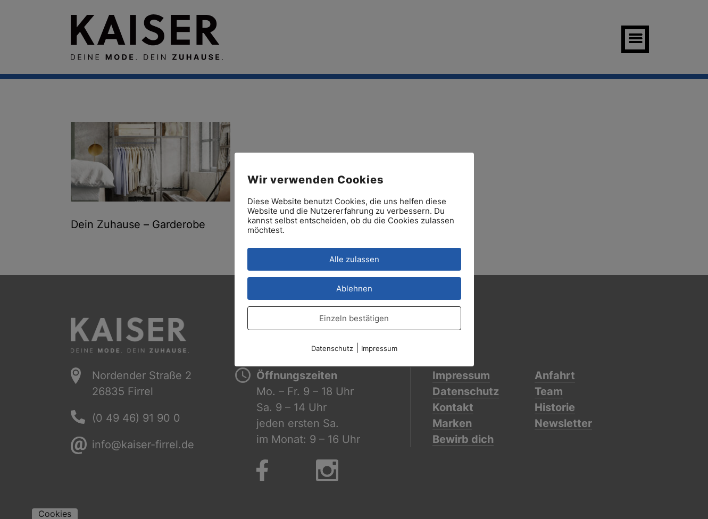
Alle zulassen (354, 259)
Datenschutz (332, 348)
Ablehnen (354, 288)
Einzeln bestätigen (354, 318)
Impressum (379, 348)
